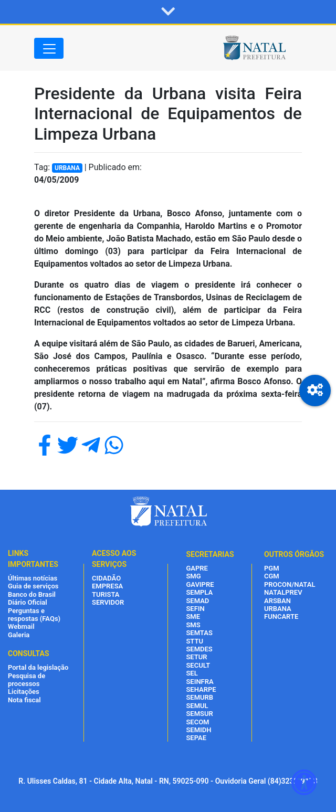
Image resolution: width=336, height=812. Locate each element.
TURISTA (106, 594)
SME (193, 616)
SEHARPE (201, 689)
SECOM (197, 722)
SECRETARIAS (210, 554)
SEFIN (195, 609)
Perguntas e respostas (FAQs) (34, 615)
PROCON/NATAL (289, 584)
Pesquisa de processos (26, 680)
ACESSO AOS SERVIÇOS (114, 558)
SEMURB (199, 697)
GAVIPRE (200, 584)
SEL (191, 673)
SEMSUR (199, 714)
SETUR (196, 657)
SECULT (198, 665)
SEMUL (197, 706)
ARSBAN (277, 601)
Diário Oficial (27, 602)
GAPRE (196, 568)
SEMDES (199, 649)
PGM (271, 568)
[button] (168, 12)
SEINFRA (199, 682)
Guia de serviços (33, 586)
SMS (193, 625)
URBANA (277, 609)
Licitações (23, 691)
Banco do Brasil (32, 594)
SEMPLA (199, 592)
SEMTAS (199, 633)
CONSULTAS (28, 653)
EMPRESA (107, 586)
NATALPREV (283, 592)
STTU (194, 641)
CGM (271, 576)
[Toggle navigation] (49, 48)
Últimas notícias (32, 578)
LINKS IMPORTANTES (33, 558)
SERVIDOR (108, 602)
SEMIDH (198, 730)
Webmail (21, 626)
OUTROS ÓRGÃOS (294, 554)
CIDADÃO (106, 578)
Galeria (18, 635)
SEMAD (197, 601)
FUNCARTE (281, 616)
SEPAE (196, 738)
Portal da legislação (38, 667)
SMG (193, 576)
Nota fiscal (24, 700)
